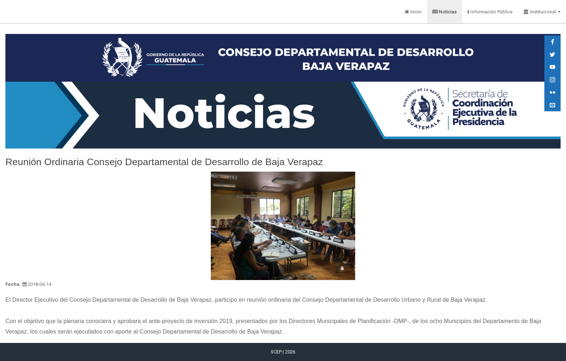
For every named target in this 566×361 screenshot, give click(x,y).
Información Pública (490, 11)
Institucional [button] (542, 11)
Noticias (444, 11)
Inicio (413, 11)
